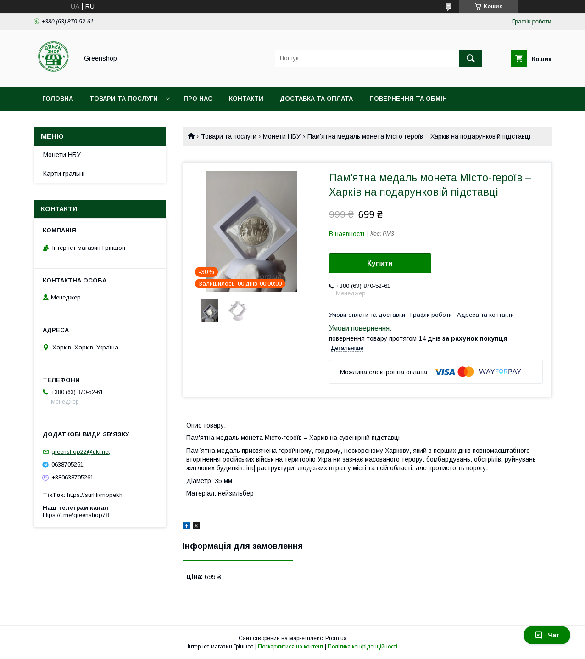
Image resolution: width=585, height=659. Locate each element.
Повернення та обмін (408, 98)
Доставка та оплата (316, 98)
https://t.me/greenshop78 (76, 515)
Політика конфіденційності (362, 646)
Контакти (246, 98)
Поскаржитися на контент (290, 646)
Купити (380, 263)
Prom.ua (336, 638)
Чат (547, 635)
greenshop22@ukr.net (80, 451)
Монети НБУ (282, 136)
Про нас (198, 98)
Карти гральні (63, 173)
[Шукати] (470, 58)
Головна (57, 98)
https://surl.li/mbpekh (95, 494)
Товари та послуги (123, 98)
